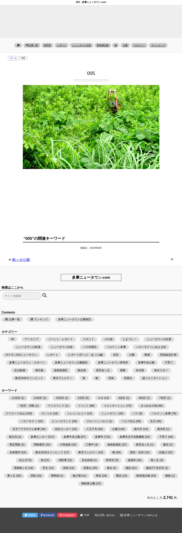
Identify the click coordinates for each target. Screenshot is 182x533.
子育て (169, 362)
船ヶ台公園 (21, 260)
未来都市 (15, 452)
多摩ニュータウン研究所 (113, 362)
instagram (67, 515)
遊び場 (77, 475)
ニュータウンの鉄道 (28, 346)
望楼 (122, 370)
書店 (166, 444)
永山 (21, 460)
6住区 (142, 397)
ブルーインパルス (97, 421)
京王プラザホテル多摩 (26, 429)
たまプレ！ (129, 339)
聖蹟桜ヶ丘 (21, 467)
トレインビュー (76, 413)
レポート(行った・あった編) (85, 354)
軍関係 (55, 475)
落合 (109, 467)
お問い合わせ (105, 515)
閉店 (98, 475)
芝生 (45, 467)
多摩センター (39, 436)
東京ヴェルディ (62, 378)
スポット (88, 339)
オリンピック (158, 45)
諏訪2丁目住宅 (155, 467)
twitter (30, 515)
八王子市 (91, 429)
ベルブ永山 (128, 421)
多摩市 (99, 436)
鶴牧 (168, 475)
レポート (61, 45)
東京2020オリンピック (29, 378)
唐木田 (161, 429)
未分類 (140, 370)
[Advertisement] (91, 200)
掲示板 (39, 370)
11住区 (16, 397)
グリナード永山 (15, 413)
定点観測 (19, 370)
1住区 (81, 397)
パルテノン (139, 45)
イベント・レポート (60, 339)
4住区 (121, 397)
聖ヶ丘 (155, 460)
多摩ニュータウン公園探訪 (74, 319)
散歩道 (82, 370)
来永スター (161, 370)
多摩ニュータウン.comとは (138, 515)
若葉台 (128, 378)
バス (135, 413)
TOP (84, 515)
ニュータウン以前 (81, 45)
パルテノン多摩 (116, 346)
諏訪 (128, 467)
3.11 (100, 397)
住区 (116, 354)
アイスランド (56, 405)
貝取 (33, 475)
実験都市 (39, 444)
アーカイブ (31, 339)
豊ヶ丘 (11, 475)
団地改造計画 (168, 354)
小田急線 (65, 444)
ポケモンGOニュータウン (21, 354)
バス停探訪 (90, 346)
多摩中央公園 (146, 362)
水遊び (163, 452)
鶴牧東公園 (88, 483)
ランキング (39, 319)
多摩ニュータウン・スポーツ (27, 362)
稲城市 (132, 460)
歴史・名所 (137, 452)
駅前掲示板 (103, 45)
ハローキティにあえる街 (151, 346)
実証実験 (14, 444)
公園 (125, 45)
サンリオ (46, 413)
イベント (83, 405)
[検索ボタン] (44, 295)
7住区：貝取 (27, 405)
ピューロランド (61, 421)
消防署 (63, 460)
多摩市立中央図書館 (132, 436)
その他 (108, 339)
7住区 (162, 397)
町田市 (110, 460)
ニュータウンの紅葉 (159, 339)
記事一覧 (32, 45)
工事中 (90, 444)
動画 (147, 354)
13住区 (60, 397)
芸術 (111, 378)
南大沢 (138, 429)
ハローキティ (29, 421)
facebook (47, 515)
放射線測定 (60, 370)
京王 (153, 421)
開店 (119, 475)
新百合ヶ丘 (103, 370)
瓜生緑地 (87, 460)
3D (12, 339)
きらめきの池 (149, 405)
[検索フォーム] (22, 296)
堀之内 (13, 436)
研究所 (47, 45)
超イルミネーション (154, 378)
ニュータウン (109, 413)
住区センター (63, 429)
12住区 (38, 397)
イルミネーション (115, 405)
